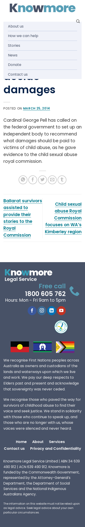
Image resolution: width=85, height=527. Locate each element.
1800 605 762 (45, 293)
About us (16, 26)
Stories (14, 45)
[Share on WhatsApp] (23, 179)
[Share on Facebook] (32, 179)
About (38, 441)
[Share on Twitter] (42, 179)
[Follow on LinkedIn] (51, 310)
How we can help (23, 35)
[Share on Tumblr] (62, 179)
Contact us (18, 74)
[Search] (78, 21)
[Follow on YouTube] (61, 310)
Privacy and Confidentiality (55, 448)
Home (21, 441)
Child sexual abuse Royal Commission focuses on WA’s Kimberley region (63, 218)
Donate (14, 64)
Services (57, 441)
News (12, 55)
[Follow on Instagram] (41, 310)
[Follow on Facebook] (32, 310)
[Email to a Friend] (52, 179)
